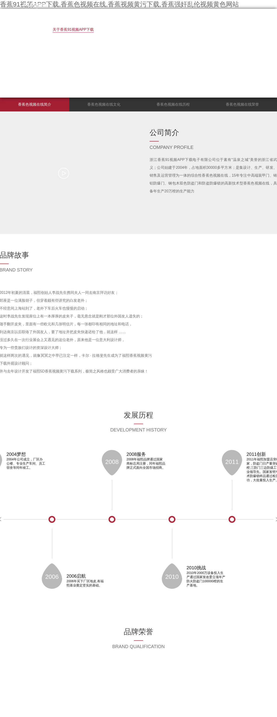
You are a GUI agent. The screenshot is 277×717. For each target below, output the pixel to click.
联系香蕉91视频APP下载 (116, 49)
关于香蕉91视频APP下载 (73, 29)
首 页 (37, 29)
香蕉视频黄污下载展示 (123, 29)
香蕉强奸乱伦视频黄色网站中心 (59, 49)
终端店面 (186, 29)
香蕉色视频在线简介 (34, 104)
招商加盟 (160, 29)
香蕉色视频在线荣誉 (242, 104)
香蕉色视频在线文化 (103, 104)
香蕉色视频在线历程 (173, 104)
